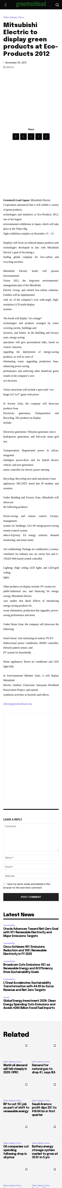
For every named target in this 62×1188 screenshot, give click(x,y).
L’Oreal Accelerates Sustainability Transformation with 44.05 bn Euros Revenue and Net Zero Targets (28, 986)
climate (6, 997)
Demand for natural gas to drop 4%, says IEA (43, 1069)
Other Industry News (14, 17)
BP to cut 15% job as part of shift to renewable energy (16, 1108)
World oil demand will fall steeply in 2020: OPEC (15, 1069)
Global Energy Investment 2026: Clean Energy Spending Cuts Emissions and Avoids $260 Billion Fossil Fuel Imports (29, 1004)
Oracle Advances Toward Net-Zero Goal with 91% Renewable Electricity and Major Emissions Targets (30, 932)
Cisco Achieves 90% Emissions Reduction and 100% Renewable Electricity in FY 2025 (24, 950)
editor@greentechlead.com (17, 703)
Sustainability (9, 925)
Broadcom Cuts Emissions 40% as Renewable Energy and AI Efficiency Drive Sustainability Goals (28, 968)
